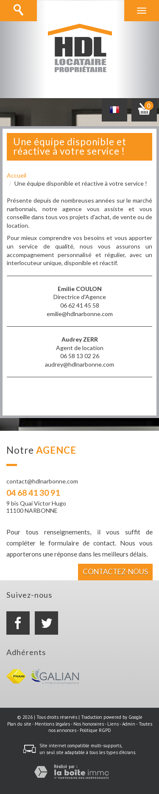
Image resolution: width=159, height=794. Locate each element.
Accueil (16, 175)
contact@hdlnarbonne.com (42, 481)
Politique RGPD (95, 730)
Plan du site (19, 724)
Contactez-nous (115, 571)
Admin (128, 724)
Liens (113, 724)
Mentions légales (52, 724)
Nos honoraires (88, 724)
